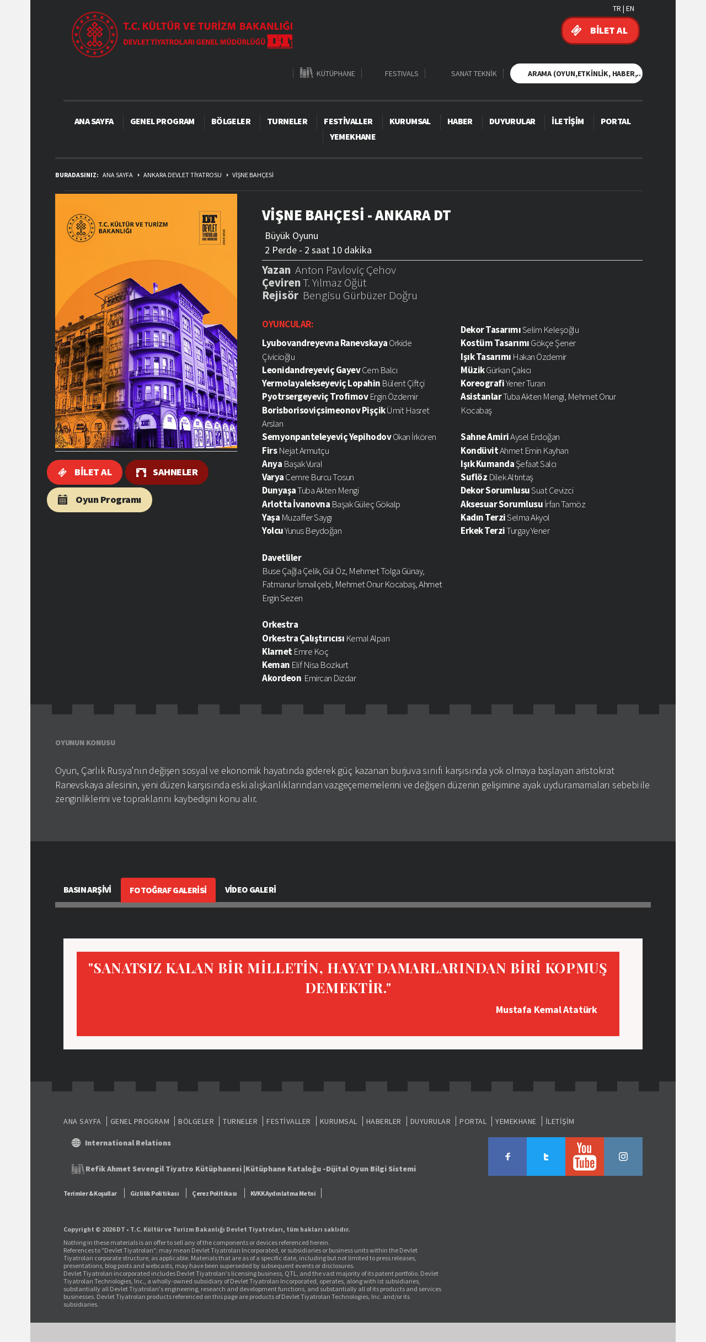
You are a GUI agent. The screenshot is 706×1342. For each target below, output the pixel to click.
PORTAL (615, 120)
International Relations (128, 1143)
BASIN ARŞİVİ (87, 889)
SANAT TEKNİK (474, 73)
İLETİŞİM (568, 120)
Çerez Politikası (214, 1193)
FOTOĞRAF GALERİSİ (168, 889)
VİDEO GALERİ (250, 889)
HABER (460, 120)
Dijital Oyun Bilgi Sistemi (371, 1169)
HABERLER (384, 1121)
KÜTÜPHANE (336, 73)
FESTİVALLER (348, 120)
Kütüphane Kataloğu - (285, 1169)
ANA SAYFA (94, 120)
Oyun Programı (108, 499)
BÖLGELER (230, 120)
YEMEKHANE (353, 136)
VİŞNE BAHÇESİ (253, 175)
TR (617, 8)
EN (630, 8)
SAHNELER (175, 471)
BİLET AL (608, 30)
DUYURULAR (512, 120)
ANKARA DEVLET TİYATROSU (182, 175)
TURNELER (287, 120)
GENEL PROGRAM (162, 120)
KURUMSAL (410, 120)
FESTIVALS (402, 73)
